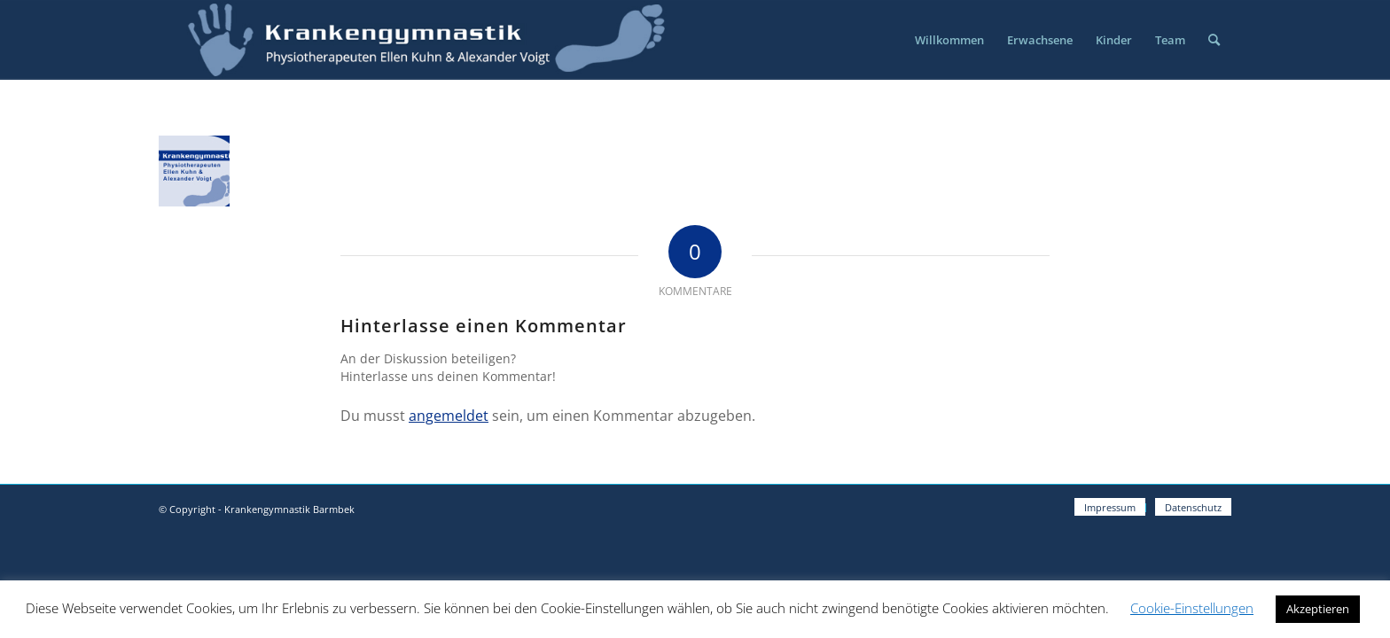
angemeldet (448, 415)
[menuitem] (949, 40)
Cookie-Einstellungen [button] (1191, 608)
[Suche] (1214, 40)
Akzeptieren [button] (1317, 609)
